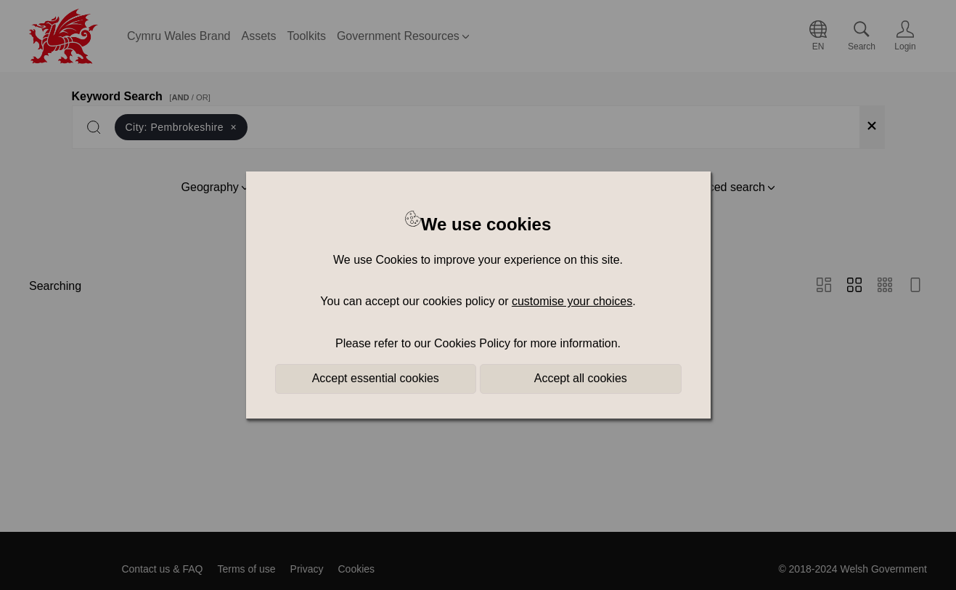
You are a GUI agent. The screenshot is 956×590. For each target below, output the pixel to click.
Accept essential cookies (375, 378)
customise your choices (572, 301)
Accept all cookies (580, 378)
